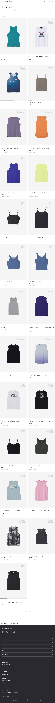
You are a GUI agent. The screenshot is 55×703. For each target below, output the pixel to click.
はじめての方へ (5, 662)
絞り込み (14, 700)
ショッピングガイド (6, 664)
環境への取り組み (6, 680)
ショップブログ (5, 671)
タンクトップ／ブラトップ (7, 10)
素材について (5, 674)
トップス (6, 623)
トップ (2, 623)
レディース (18, 10)
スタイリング (4, 669)
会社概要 (4, 683)
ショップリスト (5, 667)
